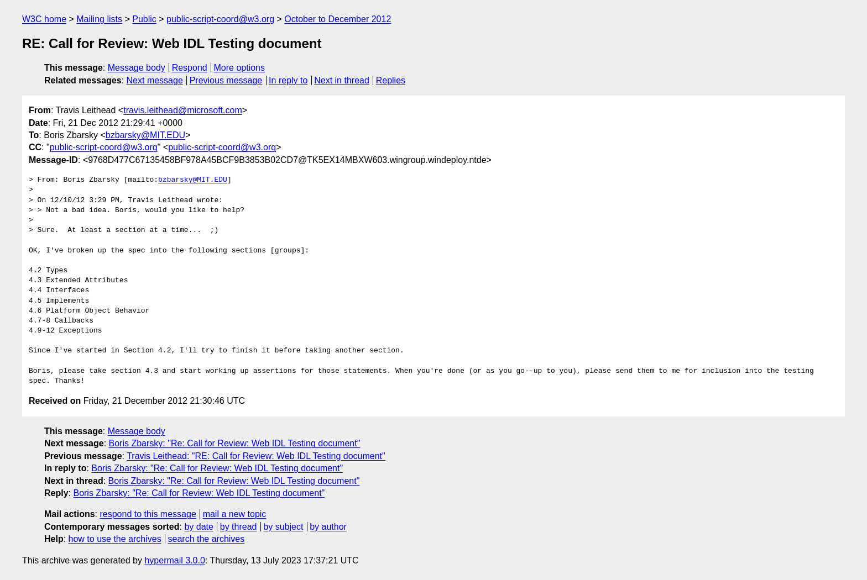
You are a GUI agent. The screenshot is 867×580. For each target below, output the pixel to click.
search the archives (206, 539)
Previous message (226, 80)
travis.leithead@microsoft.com (182, 110)
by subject (283, 526)
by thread (238, 526)
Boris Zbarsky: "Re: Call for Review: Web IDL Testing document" (235, 443)
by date (198, 526)
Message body (136, 67)
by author (328, 526)
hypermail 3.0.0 (174, 560)
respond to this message (148, 514)
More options (239, 67)
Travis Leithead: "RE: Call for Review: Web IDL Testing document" (256, 456)
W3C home (44, 19)
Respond (189, 67)
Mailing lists (99, 19)
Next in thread (341, 80)
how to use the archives (115, 539)
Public (144, 19)
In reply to (288, 80)
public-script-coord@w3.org (220, 19)
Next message (155, 80)
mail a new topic (235, 514)
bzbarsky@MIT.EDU (145, 135)
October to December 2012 (337, 19)
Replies (390, 80)
